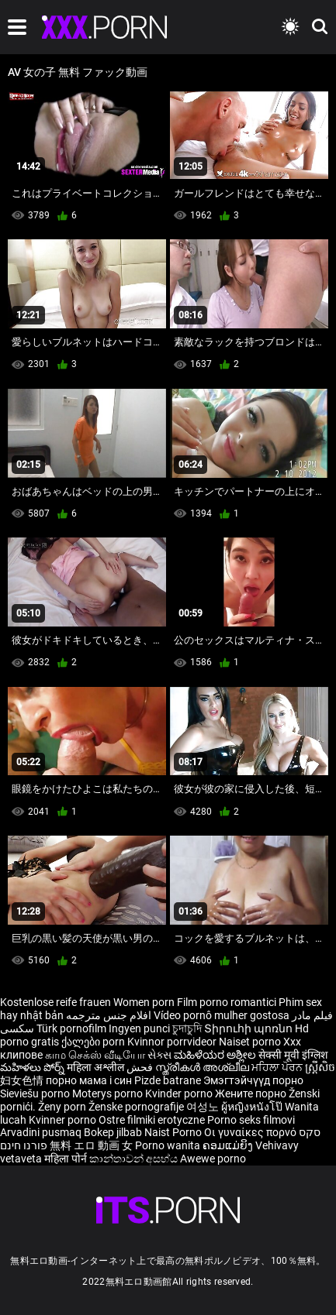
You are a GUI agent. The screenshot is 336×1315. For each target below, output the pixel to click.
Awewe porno (213, 1158)
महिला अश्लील (96, 1067)
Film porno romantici (226, 1002)
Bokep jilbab (113, 1132)
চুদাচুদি (187, 1028)
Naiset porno (251, 1041)
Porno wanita (169, 1145)
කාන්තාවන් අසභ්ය (134, 1158)
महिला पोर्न (66, 1158)
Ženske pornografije (137, 1106)
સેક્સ (159, 1055)
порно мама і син (89, 1080)
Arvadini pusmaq (42, 1132)
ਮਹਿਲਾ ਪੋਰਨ (278, 1067)
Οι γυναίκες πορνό (251, 1132)
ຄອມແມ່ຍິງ (229, 1145)
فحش (140, 1067)
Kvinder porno (180, 1093)
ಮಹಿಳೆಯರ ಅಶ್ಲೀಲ (216, 1055)
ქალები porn (94, 1041)
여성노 (203, 1106)
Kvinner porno (64, 1120)
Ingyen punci (139, 1028)
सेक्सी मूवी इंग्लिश (293, 1055)
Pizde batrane (167, 1080)
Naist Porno (174, 1132)
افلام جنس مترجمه (108, 1015)
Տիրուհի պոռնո (249, 1028)
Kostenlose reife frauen (55, 1002)
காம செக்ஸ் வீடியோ (95, 1055)
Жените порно (252, 1093)
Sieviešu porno (36, 1093)
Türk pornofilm (71, 1028)
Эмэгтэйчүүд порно (253, 1080)
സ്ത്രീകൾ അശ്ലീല (203, 1067)
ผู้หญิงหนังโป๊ (253, 1106)
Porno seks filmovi (251, 1120)
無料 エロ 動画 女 (91, 1145)
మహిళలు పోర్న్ (33, 1067)
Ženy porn (63, 1106)
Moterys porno (108, 1093)
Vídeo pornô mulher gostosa (221, 1015)
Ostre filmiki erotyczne (152, 1120)
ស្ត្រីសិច (320, 1067)
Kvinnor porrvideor (173, 1041)
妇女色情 (23, 1080)
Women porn (145, 1002)
